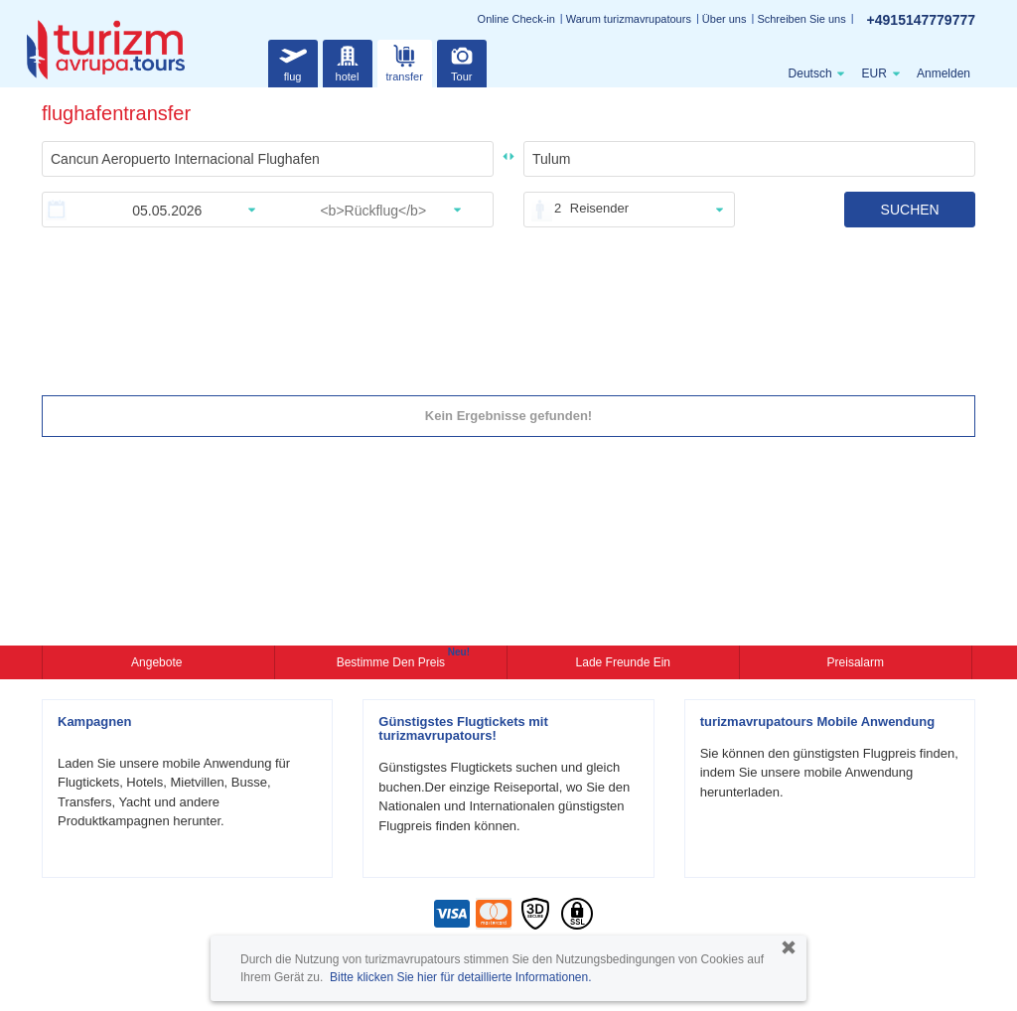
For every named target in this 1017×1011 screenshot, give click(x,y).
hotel (347, 61)
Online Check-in (516, 19)
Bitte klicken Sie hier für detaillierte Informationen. (460, 977)
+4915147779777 (921, 20)
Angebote (158, 662)
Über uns (724, 19)
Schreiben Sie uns (801, 19)
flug (293, 61)
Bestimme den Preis (393, 660)
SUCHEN (910, 209)
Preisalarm (855, 662)
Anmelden (943, 73)
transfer (404, 61)
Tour (462, 61)
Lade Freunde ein (623, 662)
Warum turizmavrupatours (628, 19)
